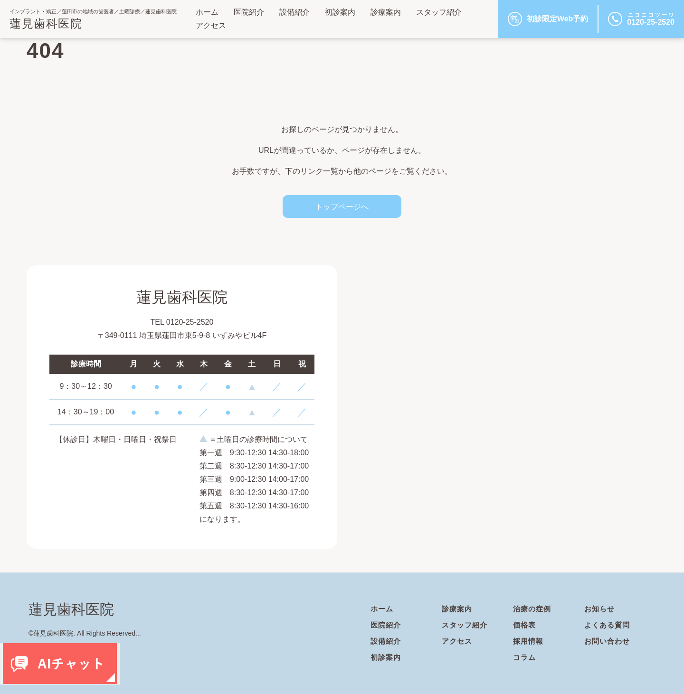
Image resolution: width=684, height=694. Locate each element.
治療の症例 (533, 609)
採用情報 (529, 641)
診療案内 (385, 12)
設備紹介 (294, 12)
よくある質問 (608, 625)
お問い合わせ (608, 641)
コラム (525, 657)
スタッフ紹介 (439, 12)
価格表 (525, 625)
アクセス (211, 25)
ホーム (207, 12)
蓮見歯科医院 (46, 23)
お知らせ (600, 609)
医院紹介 (249, 12)
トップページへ (342, 206)
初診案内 (340, 12)
